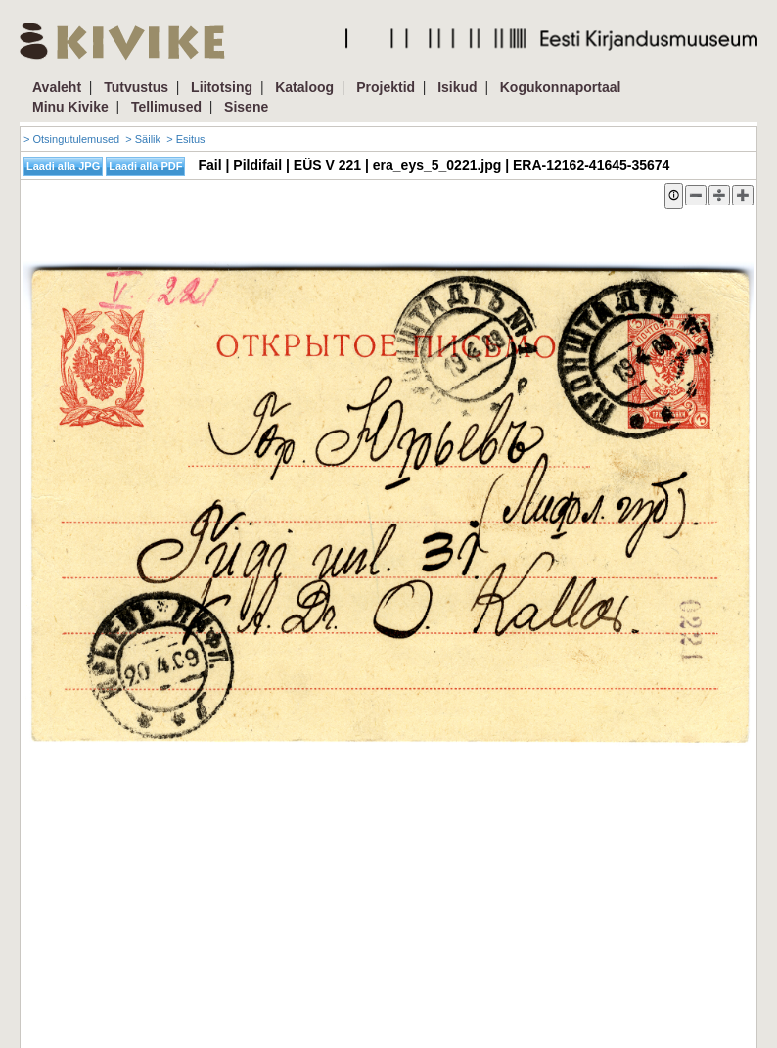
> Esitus (185, 139)
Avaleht (56, 87)
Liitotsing (221, 87)
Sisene (246, 106)
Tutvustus (136, 87)
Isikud (457, 87)
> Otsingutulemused (71, 139)
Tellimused (166, 106)
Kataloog (304, 87)
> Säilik (142, 139)
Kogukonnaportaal (560, 87)
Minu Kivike (70, 106)
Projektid (385, 87)
